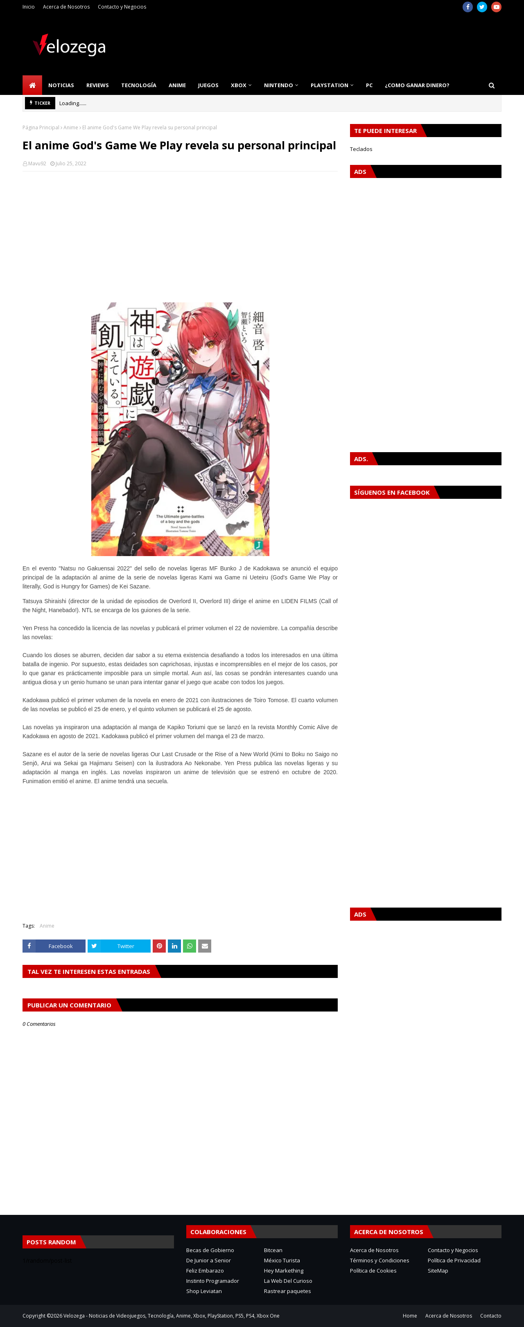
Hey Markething (283, 1270)
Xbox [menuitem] (238, 85)
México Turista (282, 1260)
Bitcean (273, 1250)
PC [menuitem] (369, 85)
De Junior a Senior (208, 1260)
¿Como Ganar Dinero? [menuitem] (417, 85)
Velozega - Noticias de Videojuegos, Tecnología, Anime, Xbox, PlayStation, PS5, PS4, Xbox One (171, 1315)
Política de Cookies (373, 1270)
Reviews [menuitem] (97, 85)
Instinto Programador (212, 1280)
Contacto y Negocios (122, 6)
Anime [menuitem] (177, 85)
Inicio (29, 6)
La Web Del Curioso (288, 1280)
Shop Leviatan (204, 1291)
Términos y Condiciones (379, 1260)
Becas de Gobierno (210, 1250)
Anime (70, 127)
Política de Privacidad (454, 1260)
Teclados (361, 149)
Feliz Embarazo (205, 1270)
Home (410, 1315)
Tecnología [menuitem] (138, 85)
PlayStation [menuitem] (329, 85)
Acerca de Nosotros (66, 6)
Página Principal (41, 127)
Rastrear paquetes (287, 1291)
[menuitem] (32, 85)
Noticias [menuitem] (61, 85)
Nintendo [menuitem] (278, 85)
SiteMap (438, 1270)
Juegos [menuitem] (208, 85)
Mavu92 (37, 163)
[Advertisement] (180, 237)
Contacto (490, 1315)
